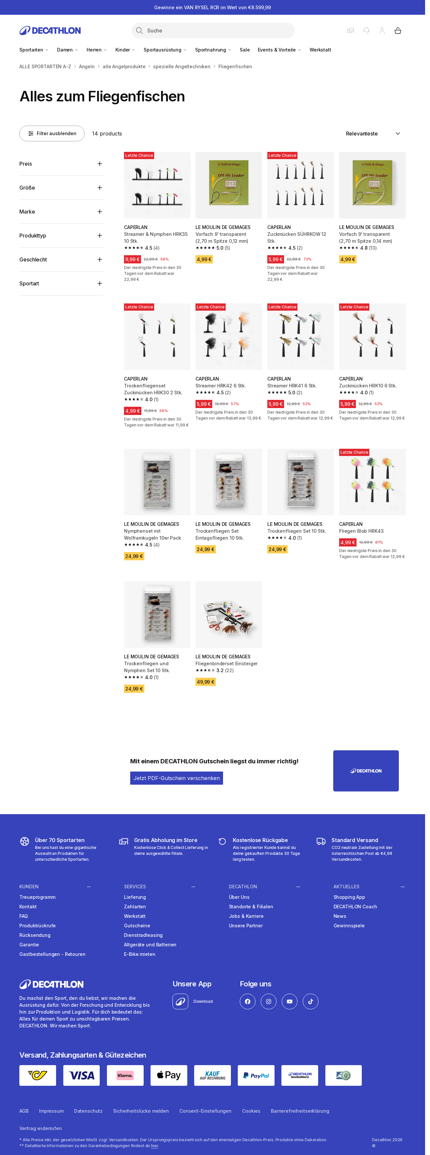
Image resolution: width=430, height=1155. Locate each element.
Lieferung (135, 897)
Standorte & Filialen (251, 906)
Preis (25, 163)
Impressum (51, 1111)
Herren (97, 49)
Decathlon (243, 886)
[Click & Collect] (163, 849)
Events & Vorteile (280, 49)
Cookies (251, 1111)
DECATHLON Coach (355, 906)
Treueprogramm (37, 897)
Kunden (29, 886)
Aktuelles (346, 886)
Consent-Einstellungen (205, 1111)
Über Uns (239, 897)
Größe (27, 187)
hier (154, 1145)
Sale (245, 49)
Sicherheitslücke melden (141, 1111)
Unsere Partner (246, 925)
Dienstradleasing (143, 935)
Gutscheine (137, 925)
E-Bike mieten (139, 954)
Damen (68, 49)
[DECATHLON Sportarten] (64, 849)
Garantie (29, 944)
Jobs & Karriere (246, 916)
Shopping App (349, 897)
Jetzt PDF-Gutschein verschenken (176, 778)
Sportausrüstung (165, 49)
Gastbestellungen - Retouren (52, 954)
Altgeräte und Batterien (150, 944)
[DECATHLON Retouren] (262, 849)
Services (135, 886)
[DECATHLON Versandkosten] (360, 849)
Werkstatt (320, 49)
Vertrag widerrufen (40, 1128)
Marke (27, 211)
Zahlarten (135, 906)
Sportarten (34, 49)
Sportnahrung (213, 49)
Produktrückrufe (37, 925)
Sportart (29, 283)
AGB (24, 1111)
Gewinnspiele (349, 925)
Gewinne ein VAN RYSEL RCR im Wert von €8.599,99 (212, 7)
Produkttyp (32, 235)
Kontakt (27, 906)
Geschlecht (33, 259)
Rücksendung (34, 935)
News (340, 916)
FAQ (23, 916)
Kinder (125, 49)
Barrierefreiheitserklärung (300, 1111)
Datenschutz (88, 1111)
